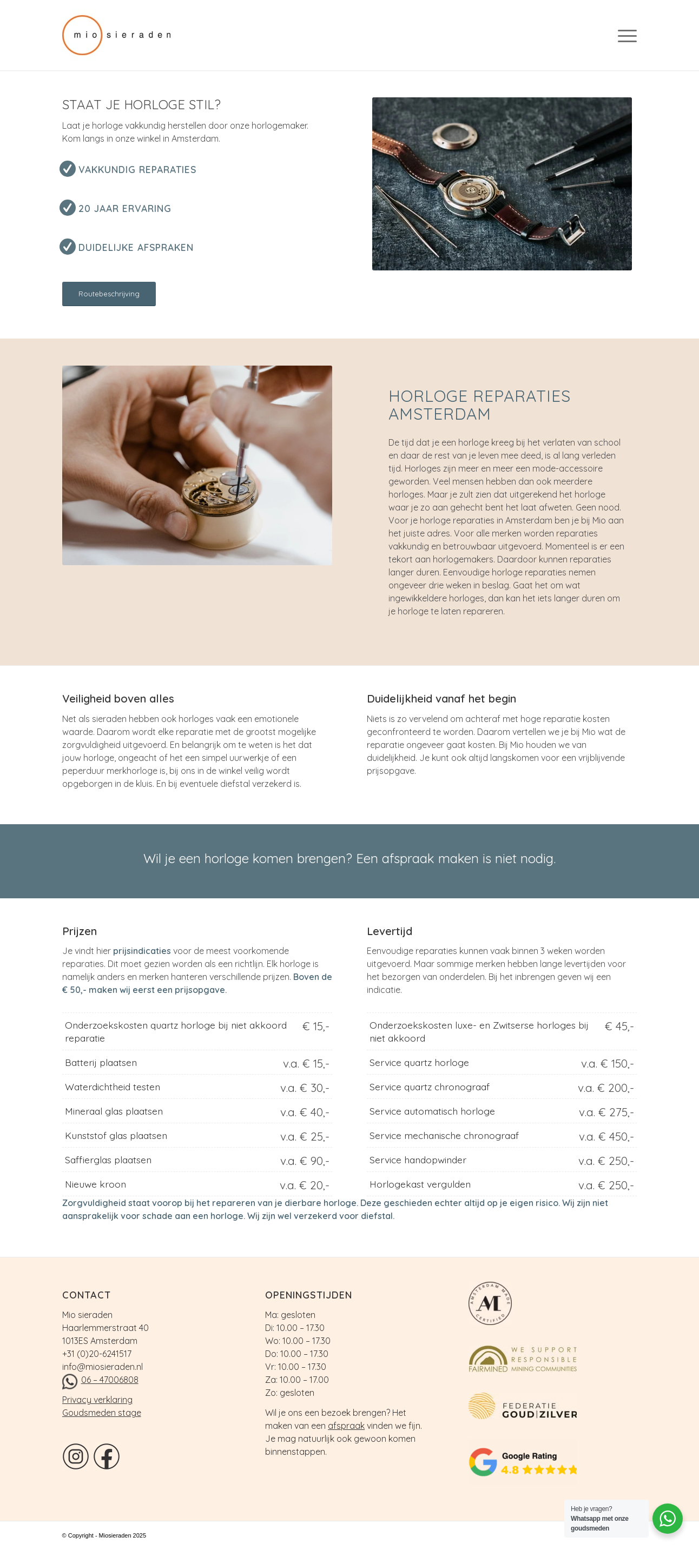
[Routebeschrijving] (109, 294)
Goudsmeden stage (101, 1412)
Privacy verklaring (97, 1399)
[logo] (124, 35)
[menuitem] (624, 35)
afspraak (346, 1425)
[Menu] (624, 35)
